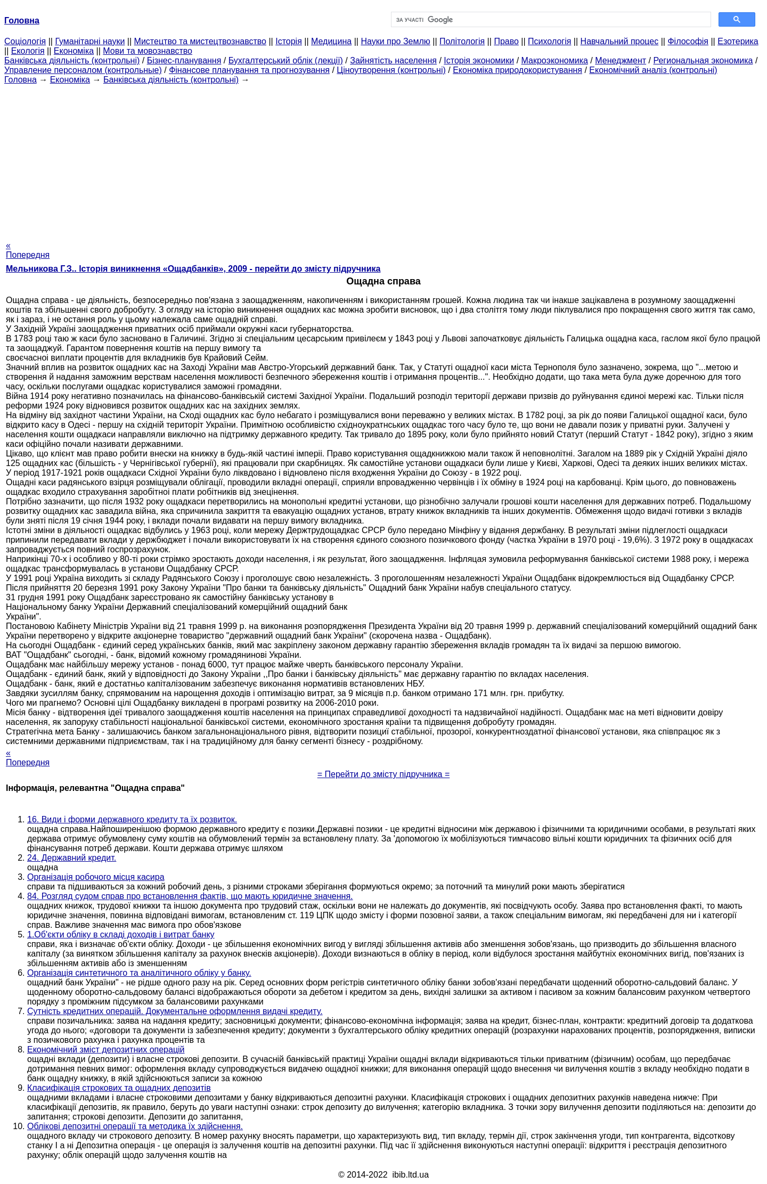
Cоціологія (25, 41)
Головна (20, 79)
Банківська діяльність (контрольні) (72, 60)
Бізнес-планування (184, 60)
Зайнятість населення (393, 60)
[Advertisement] (383, 159)
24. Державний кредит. (71, 857)
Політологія (462, 41)
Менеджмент (620, 60)
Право (506, 41)
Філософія (687, 41)
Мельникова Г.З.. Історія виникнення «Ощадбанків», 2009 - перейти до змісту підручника (193, 268)
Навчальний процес (620, 41)
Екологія (28, 50)
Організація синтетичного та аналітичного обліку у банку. (139, 972)
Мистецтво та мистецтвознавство (200, 41)
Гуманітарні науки (90, 41)
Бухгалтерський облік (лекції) (286, 60)
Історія (288, 41)
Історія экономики (479, 60)
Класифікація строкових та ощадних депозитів (119, 1087)
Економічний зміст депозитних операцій (106, 1049)
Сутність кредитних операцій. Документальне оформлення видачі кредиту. (175, 1011)
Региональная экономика (703, 60)
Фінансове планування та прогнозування (249, 70)
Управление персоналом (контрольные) (83, 70)
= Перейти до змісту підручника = (383, 774)
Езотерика (737, 41)
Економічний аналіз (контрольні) (653, 70)
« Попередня (28, 250)
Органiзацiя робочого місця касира (96, 876)
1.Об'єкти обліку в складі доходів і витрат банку (121, 934)
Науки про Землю (395, 41)
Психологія (549, 41)
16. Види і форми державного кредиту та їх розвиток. (132, 819)
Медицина (331, 41)
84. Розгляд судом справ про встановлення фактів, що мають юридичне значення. (190, 896)
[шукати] (550, 20)
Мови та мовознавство (147, 50)
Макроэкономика (554, 60)
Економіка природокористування (517, 70)
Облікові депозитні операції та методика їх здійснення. (135, 1126)
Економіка (74, 50)
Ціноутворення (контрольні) (391, 70)
